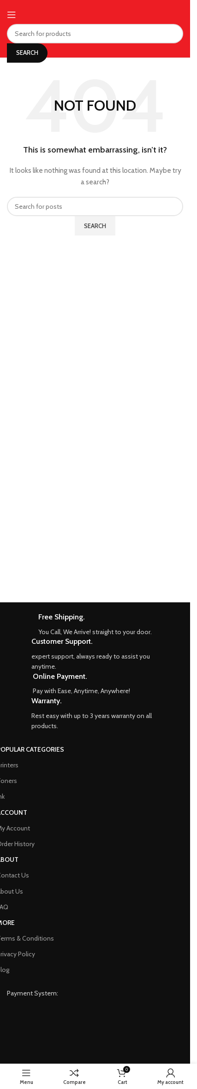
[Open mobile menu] (11, 15)
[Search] (95, 33)
